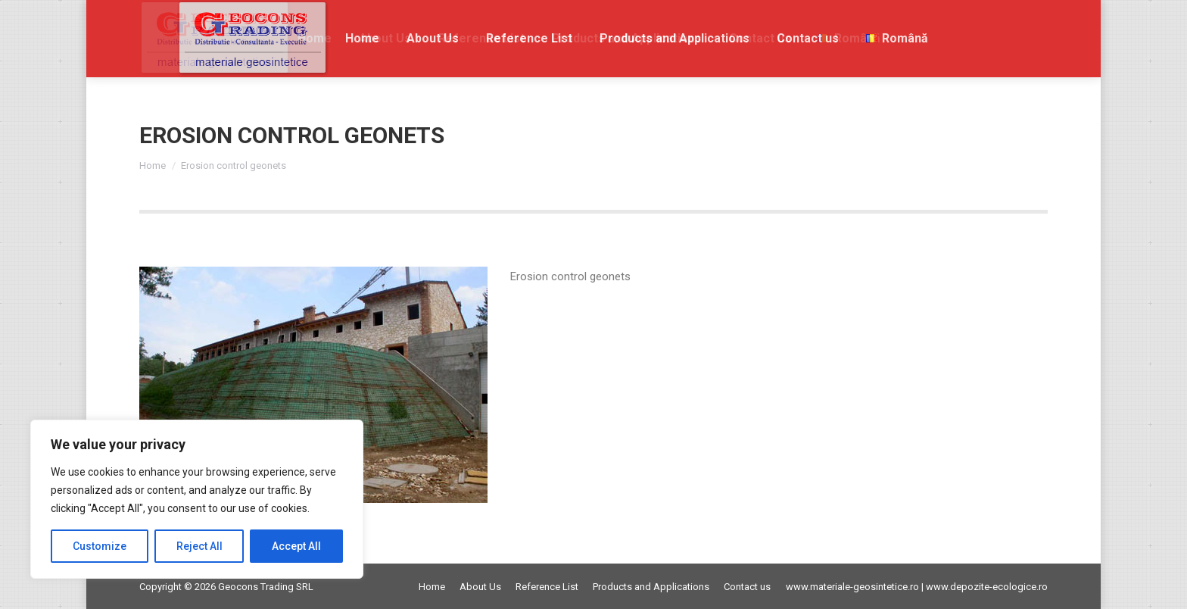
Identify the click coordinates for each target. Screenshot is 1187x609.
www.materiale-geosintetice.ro (852, 586)
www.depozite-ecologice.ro (987, 586)
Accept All (296, 546)
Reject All (199, 546)
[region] (196, 499)
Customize (99, 546)
